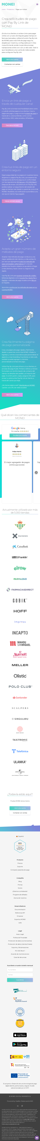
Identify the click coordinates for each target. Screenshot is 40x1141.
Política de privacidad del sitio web (10, 1124)
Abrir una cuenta (12, 59)
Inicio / (4, 9)
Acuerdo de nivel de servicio (20, 954)
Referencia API (20, 913)
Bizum (34, 280)
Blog (20, 881)
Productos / (11, 9)
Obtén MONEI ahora (12, 201)
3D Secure (21, 182)
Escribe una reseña (20, 435)
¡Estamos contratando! (20, 891)
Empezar (20, 916)
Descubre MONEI (12, 125)
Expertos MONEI (20, 919)
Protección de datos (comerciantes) (20, 941)
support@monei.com (29, 1119)
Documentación (20, 909)
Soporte (20, 866)
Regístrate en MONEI (27, 385)
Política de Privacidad (20, 937)
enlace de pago (30, 113)
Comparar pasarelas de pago (20, 870)
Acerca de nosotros (20, 898)
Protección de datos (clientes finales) (20, 944)
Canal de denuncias (20, 957)
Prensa (20, 885)
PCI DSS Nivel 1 (31, 182)
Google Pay (23, 278)
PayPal (4, 280)
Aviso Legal (20, 934)
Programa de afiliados (20, 894)
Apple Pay (32, 278)
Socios (20, 888)
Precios (20, 863)
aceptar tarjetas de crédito (26, 276)
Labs (20, 923)
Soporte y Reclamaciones (20, 947)
